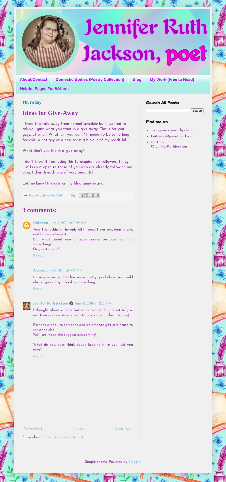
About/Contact (33, 79)
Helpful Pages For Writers (44, 89)
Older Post (123, 428)
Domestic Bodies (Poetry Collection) (90, 79)
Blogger (134, 462)
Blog (137, 79)
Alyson (38, 270)
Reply (37, 256)
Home (78, 428)
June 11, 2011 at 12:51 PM (93, 303)
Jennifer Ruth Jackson (50, 303)
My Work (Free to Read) (172, 79)
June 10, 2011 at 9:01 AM (64, 270)
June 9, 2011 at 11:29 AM (68, 223)
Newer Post (33, 428)
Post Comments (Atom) (63, 437)
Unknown (40, 223)
